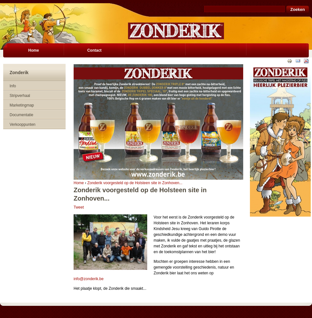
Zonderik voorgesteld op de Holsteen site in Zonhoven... (135, 183)
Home (79, 183)
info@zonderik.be (89, 279)
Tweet (79, 207)
